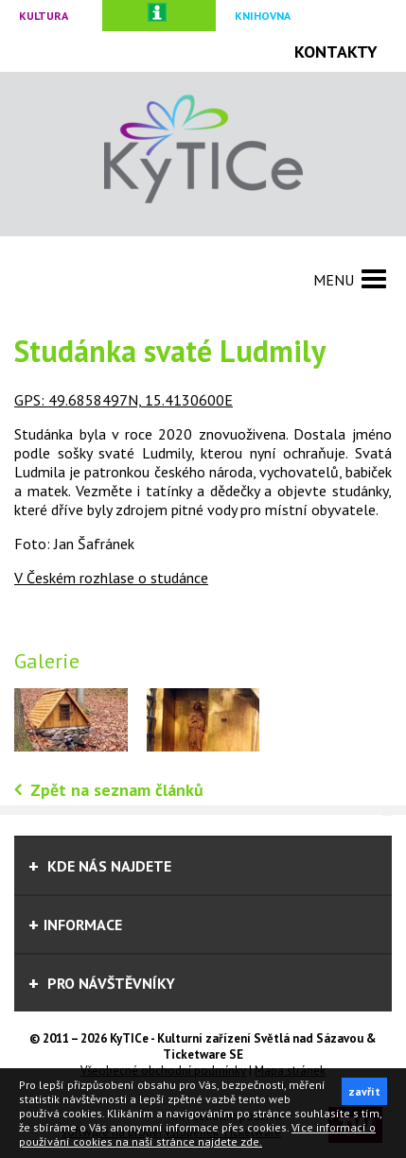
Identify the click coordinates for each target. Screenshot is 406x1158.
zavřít (364, 1091)
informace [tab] (75, 924)
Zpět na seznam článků (116, 790)
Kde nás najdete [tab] (99, 865)
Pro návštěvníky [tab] (101, 983)
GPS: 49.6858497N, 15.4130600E (123, 399)
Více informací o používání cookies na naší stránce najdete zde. (197, 1134)
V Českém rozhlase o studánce (111, 577)
